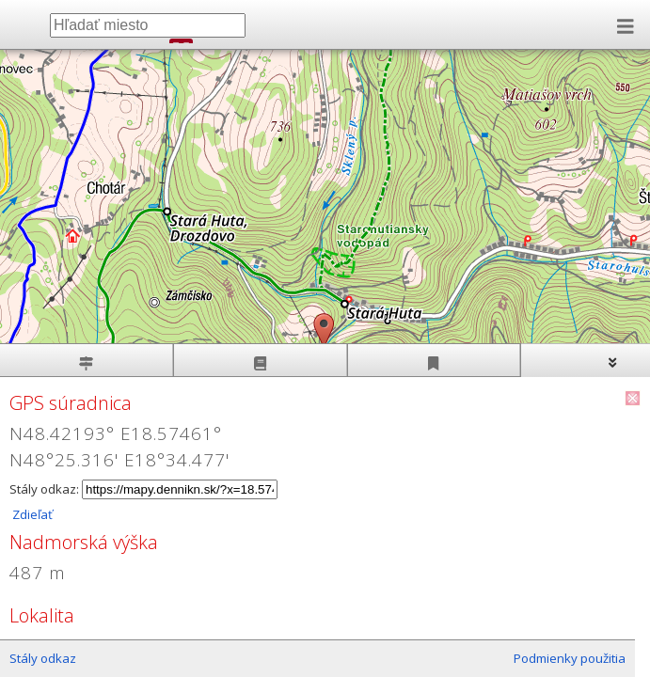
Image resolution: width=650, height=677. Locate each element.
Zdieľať (31, 514)
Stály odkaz (42, 658)
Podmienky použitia (570, 658)
